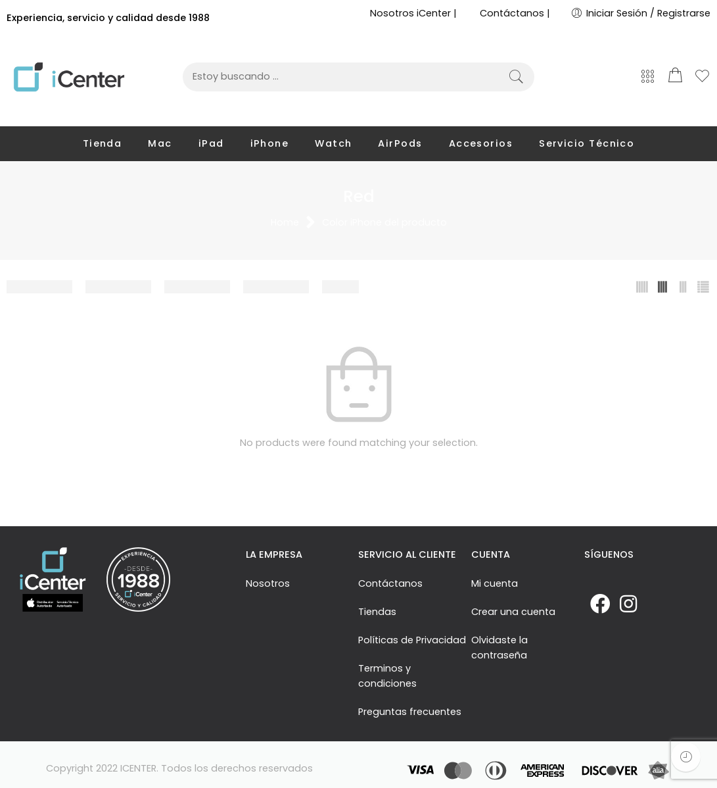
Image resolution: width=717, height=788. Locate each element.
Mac (160, 143)
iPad (211, 143)
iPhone (269, 143)
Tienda (102, 143)
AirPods (400, 143)
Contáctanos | (515, 13)
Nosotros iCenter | (413, 13)
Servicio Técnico (586, 143)
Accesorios (481, 143)
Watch (333, 143)
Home (285, 223)
